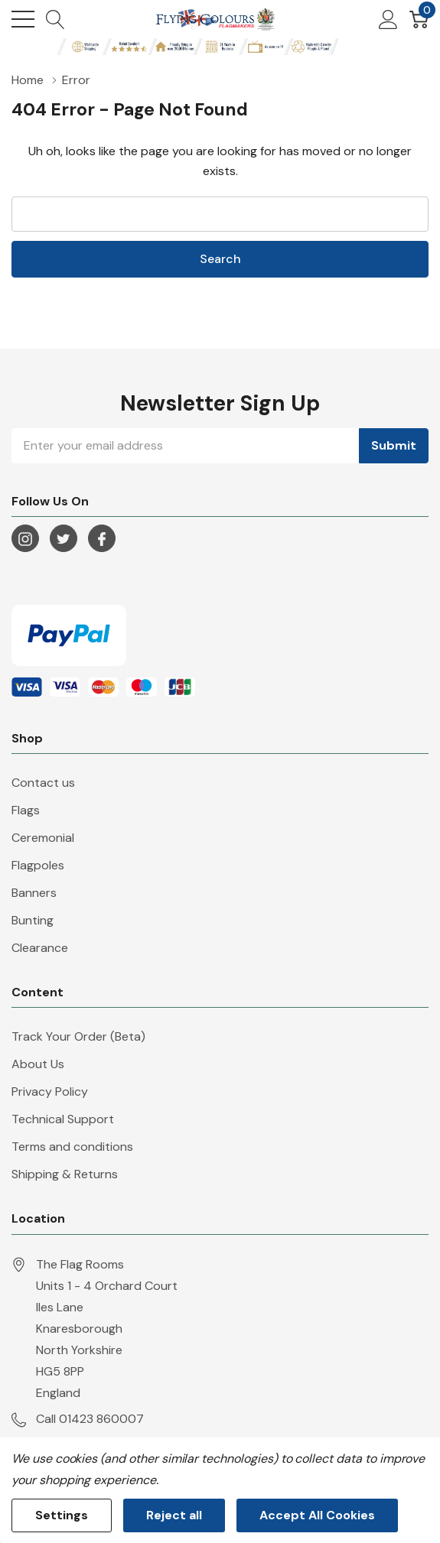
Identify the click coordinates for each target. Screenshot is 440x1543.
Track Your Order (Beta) (78, 1036)
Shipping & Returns (64, 1174)
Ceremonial (42, 838)
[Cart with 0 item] (419, 19)
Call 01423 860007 (90, 1419)
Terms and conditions (72, 1147)
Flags (25, 810)
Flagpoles (37, 865)
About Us (37, 1064)
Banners (34, 893)
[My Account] (388, 19)
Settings (61, 1515)
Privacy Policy (49, 1091)
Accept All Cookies (317, 1515)
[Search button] (55, 19)
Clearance (39, 948)
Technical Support (62, 1119)
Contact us (43, 783)
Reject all (174, 1515)
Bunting (32, 920)
